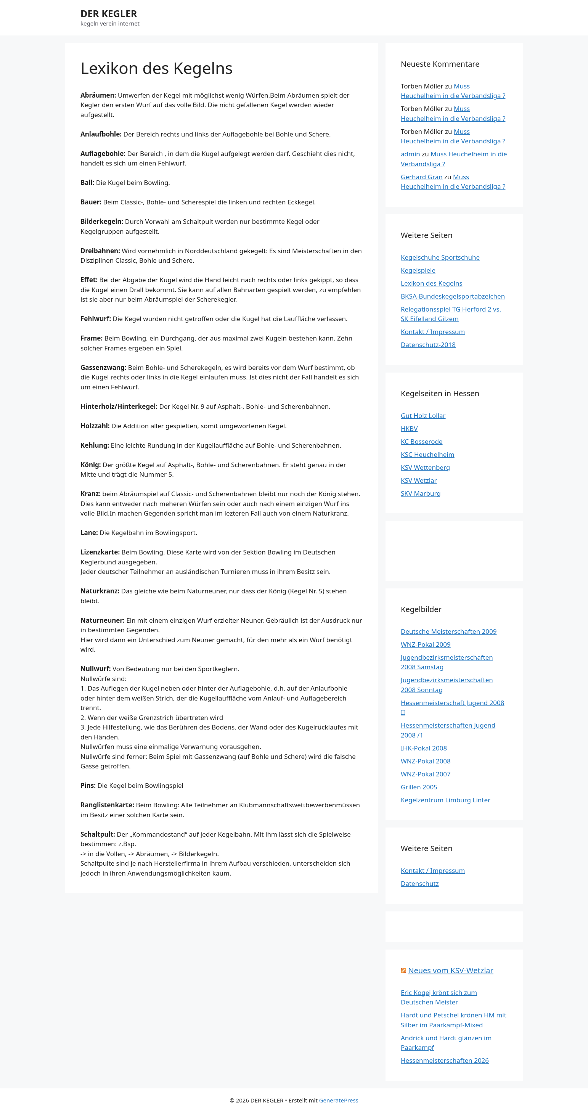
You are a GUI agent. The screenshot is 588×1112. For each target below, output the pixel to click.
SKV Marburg (421, 493)
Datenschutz (420, 883)
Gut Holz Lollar (423, 415)
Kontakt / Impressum (433, 331)
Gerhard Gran (422, 176)
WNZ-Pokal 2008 (426, 761)
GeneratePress (338, 1100)
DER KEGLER (108, 13)
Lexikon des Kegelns (432, 283)
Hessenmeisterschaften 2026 (445, 1060)
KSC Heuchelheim (428, 454)
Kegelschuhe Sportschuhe (440, 257)
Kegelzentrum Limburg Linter (445, 799)
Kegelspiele (418, 270)
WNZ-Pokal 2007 (426, 774)
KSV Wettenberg (425, 467)
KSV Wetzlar (419, 480)
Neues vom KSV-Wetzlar (450, 970)
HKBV (409, 428)
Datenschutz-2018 (428, 344)
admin (410, 153)
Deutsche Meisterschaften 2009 (448, 631)
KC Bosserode (422, 441)
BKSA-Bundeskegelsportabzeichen (453, 296)
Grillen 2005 (419, 787)
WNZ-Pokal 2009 (426, 644)
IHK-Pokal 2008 (424, 748)
